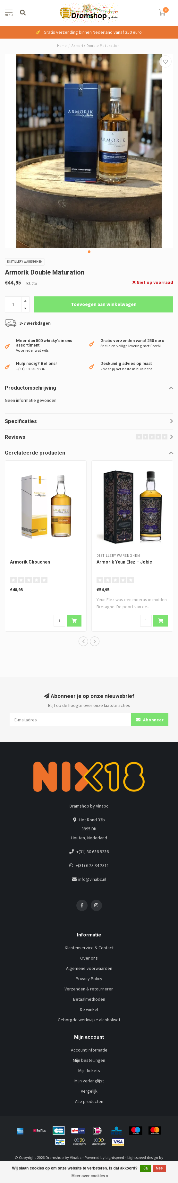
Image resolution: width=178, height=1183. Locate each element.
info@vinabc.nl (92, 879)
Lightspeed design (142, 1157)
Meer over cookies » (90, 1176)
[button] (89, 251)
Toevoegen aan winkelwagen (104, 304)
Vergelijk (89, 1091)
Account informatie (89, 1050)
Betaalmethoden (89, 999)
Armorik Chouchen (30, 561)
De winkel (89, 1009)
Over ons (89, 958)
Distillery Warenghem (25, 261)
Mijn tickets (89, 1070)
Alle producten (89, 1101)
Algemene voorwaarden (89, 968)
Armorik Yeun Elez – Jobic (124, 561)
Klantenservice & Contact (89, 948)
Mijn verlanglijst (89, 1081)
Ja (145, 1168)
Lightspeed (115, 1157)
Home (62, 45)
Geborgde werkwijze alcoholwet (89, 1020)
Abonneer (150, 720)
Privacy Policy (89, 978)
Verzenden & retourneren (89, 989)
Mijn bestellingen (89, 1060)
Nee (159, 1168)
